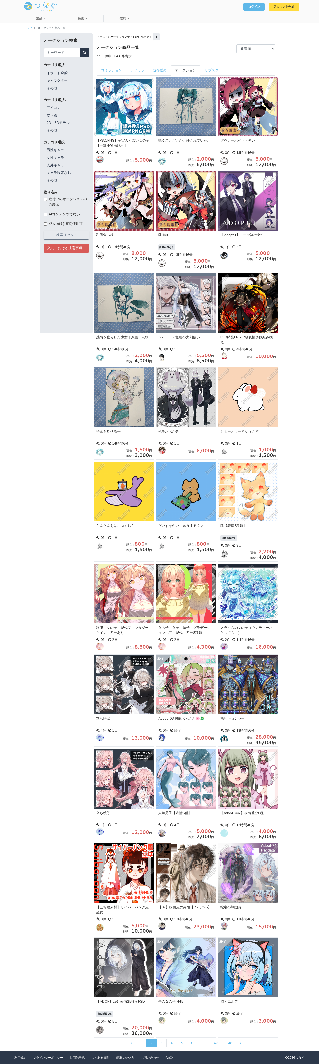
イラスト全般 (57, 73)
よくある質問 (100, 1058)
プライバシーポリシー (48, 1058)
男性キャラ (55, 150)
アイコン (54, 107)
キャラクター (57, 80)
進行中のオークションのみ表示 (68, 202)
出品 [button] (39, 18)
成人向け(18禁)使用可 (66, 223)
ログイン (248, 7)
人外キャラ (55, 165)
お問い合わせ (150, 1058)
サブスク (212, 70)
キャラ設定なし (59, 172)
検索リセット (66, 235)
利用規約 (20, 1058)
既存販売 (160, 70)
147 (215, 1043)
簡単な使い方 (125, 1058)
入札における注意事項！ (66, 248)
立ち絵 (52, 115)
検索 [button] (81, 18)
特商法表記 (77, 1058)
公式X (169, 1058)
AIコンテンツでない (64, 214)
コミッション (111, 70)
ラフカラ (137, 70)
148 (229, 1043)
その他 (52, 88)
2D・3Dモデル (58, 122)
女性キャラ (55, 157)
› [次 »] (240, 1043)
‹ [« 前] (131, 1043)
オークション (185, 70)
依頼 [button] (123, 18)
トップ (28, 28)
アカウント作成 (281, 7)
